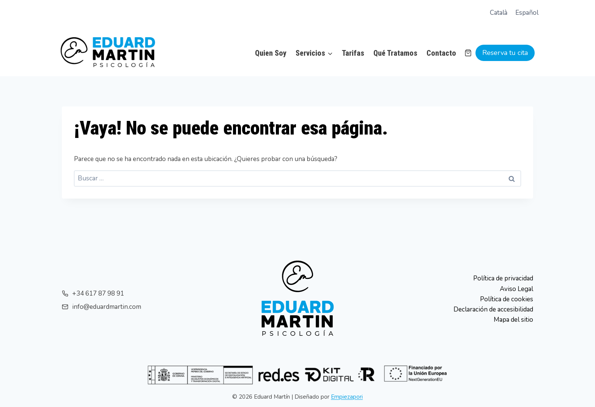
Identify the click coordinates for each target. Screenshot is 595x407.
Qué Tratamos (395, 53)
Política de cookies (506, 299)
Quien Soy (270, 53)
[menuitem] (498, 13)
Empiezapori (347, 397)
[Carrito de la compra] (468, 52)
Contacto (441, 53)
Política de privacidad (503, 278)
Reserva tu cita (505, 52)
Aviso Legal (516, 289)
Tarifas (353, 53)
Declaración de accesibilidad (493, 309)
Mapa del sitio (513, 319)
